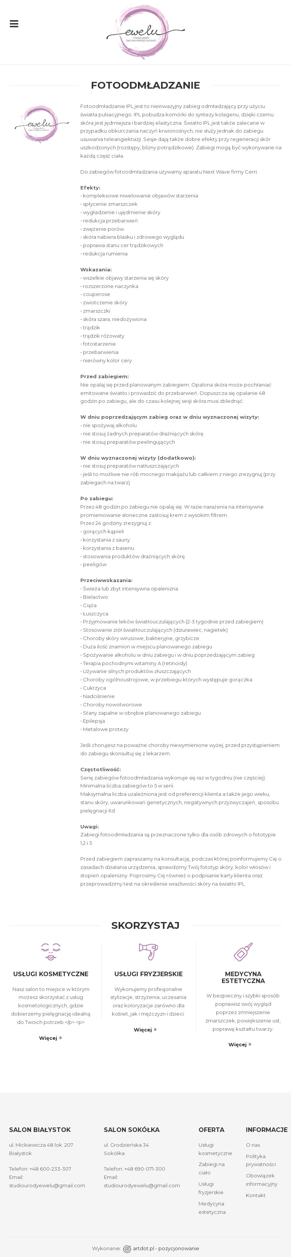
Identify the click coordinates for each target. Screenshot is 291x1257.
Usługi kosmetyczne (50, 974)
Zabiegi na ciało (212, 1168)
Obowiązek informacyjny (261, 1179)
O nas (253, 1145)
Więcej (48, 1038)
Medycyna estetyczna (243, 978)
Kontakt (256, 1195)
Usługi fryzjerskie (148, 974)
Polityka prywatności (261, 1160)
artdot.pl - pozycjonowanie (166, 1248)
